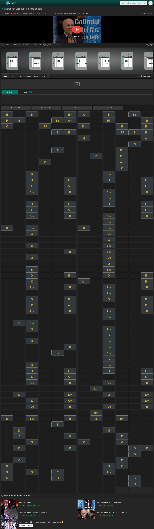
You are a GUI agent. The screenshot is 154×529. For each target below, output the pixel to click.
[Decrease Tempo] (3, 44)
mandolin (28, 76)
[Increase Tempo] (19, 44)
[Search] (145, 3)
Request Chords (25, 525)
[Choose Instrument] (48, 76)
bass (43, 76)
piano (13, 76)
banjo (36, 76)
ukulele (21, 76)
